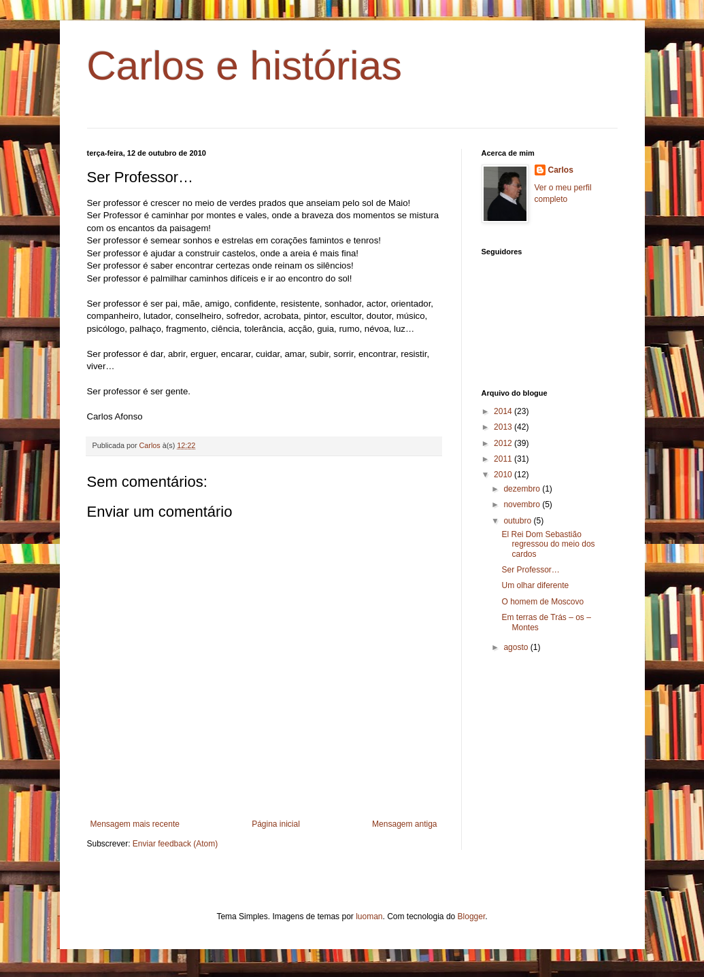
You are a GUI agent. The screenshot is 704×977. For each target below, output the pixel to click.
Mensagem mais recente (135, 824)
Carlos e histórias (245, 65)
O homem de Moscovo (542, 601)
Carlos (560, 170)
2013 (504, 427)
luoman (369, 916)
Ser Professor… (530, 570)
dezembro (522, 489)
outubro (518, 521)
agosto (516, 647)
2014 (504, 411)
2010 (504, 474)
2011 (504, 459)
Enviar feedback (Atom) (175, 844)
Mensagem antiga (404, 824)
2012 (504, 443)
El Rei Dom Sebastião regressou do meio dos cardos (547, 544)
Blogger (472, 916)
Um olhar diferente (535, 585)
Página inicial (276, 824)
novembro (522, 504)
